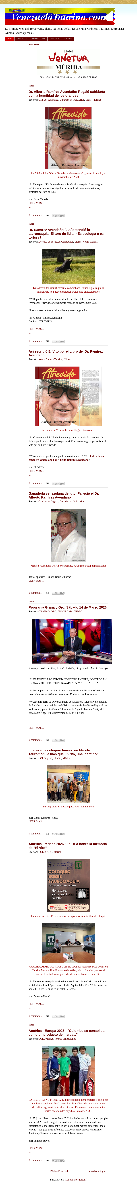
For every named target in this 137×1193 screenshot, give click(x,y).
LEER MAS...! (37, 203)
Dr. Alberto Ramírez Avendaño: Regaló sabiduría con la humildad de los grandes (67, 93)
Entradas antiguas (97, 1171)
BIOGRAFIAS (22, 39)
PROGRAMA (65, 611)
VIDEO (78, 611)
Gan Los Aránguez (48, 99)
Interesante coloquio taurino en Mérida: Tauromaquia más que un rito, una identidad (63, 752)
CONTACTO (54, 39)
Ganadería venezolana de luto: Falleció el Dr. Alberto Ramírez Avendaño (64, 495)
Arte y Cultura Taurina (50, 359)
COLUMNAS (45, 1038)
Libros (77, 241)
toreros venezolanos (65, 1038)
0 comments (35, 215)
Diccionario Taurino (38, 39)
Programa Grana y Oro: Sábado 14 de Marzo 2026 (68, 607)
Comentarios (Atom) (76, 1179)
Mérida (66, 758)
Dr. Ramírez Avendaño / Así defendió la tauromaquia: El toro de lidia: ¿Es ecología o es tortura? (66, 233)
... (30, 206)
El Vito (57, 758)
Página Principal (59, 1171)
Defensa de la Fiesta (49, 241)
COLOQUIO (45, 758)
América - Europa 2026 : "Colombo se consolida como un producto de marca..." (66, 1032)
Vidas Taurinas (93, 99)
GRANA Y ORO (47, 611)
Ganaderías (66, 99)
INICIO (9, 39)
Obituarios (78, 99)
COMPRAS (68, 39)
